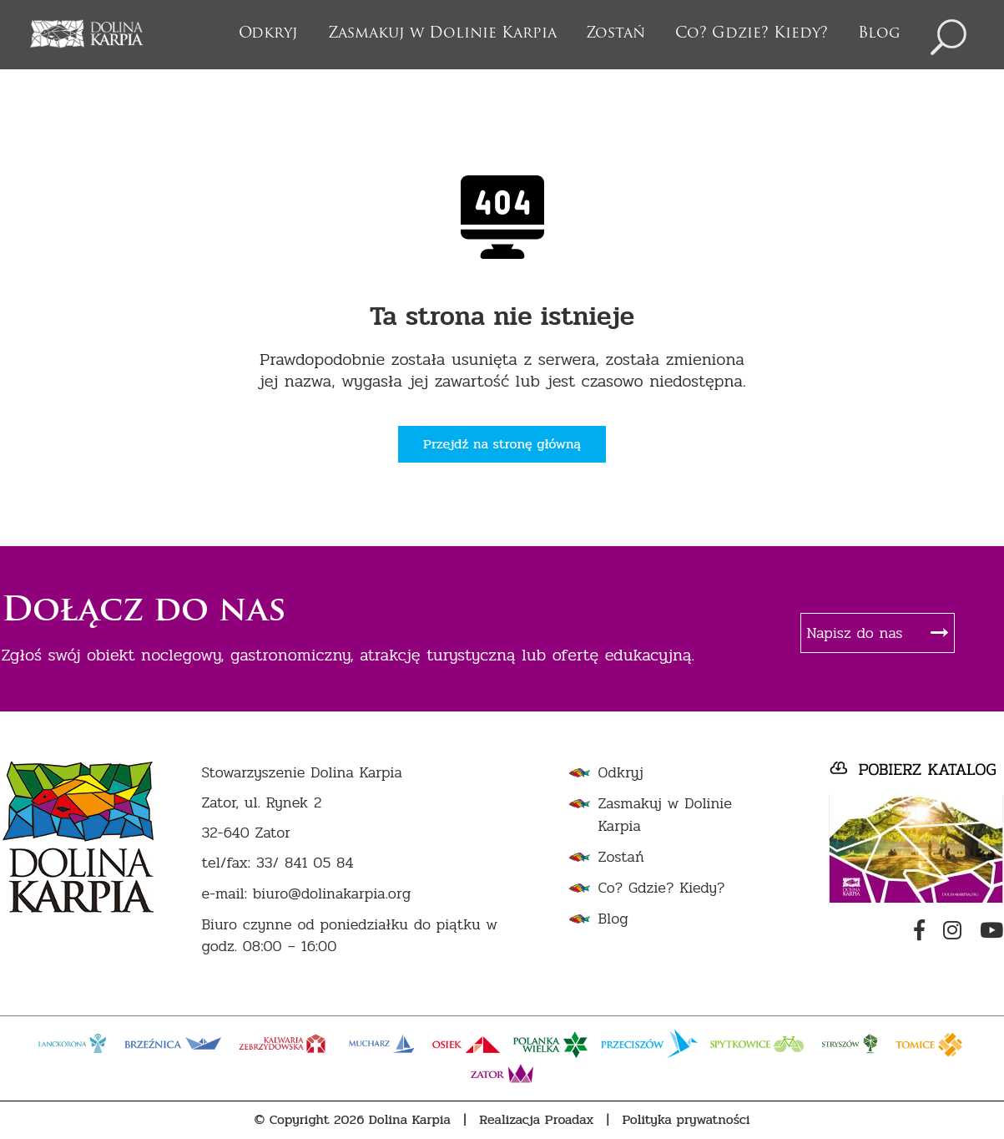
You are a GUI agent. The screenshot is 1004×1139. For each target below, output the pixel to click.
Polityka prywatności (686, 1120)
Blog (879, 34)
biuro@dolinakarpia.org (332, 894)
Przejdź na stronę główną (502, 443)
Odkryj (268, 34)
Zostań (615, 34)
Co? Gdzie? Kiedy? (751, 34)
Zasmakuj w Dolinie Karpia (442, 34)
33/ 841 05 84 (305, 863)
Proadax (569, 1120)
